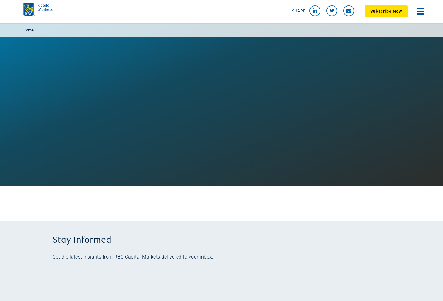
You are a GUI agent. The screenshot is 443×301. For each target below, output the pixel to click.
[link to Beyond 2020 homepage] (76, 9)
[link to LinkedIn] (314, 10)
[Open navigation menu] (420, 10)
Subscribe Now (386, 11)
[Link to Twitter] (331, 10)
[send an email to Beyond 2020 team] (348, 10)
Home (28, 30)
